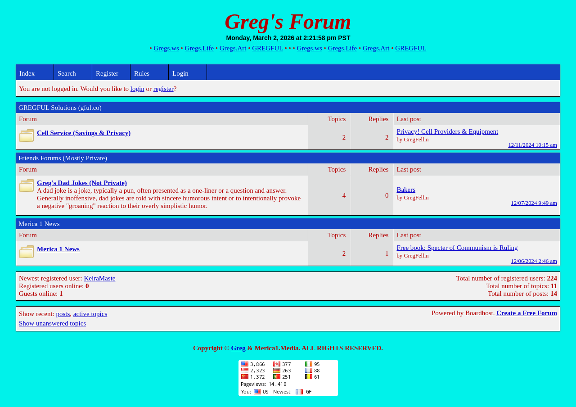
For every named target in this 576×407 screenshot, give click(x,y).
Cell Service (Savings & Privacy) (83, 132)
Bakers (405, 189)
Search (67, 73)
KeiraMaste (100, 278)
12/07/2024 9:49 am (534, 203)
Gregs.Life (199, 48)
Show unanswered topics (52, 323)
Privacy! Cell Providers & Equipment (447, 131)
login (137, 88)
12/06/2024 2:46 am (534, 261)
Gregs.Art (233, 48)
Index (27, 73)
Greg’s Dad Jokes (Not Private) (82, 182)
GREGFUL (267, 48)
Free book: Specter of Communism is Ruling (457, 247)
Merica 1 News (58, 249)
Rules (141, 73)
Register (107, 73)
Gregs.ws (166, 48)
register (163, 88)
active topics (90, 313)
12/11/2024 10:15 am (532, 145)
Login (180, 73)
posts (63, 313)
